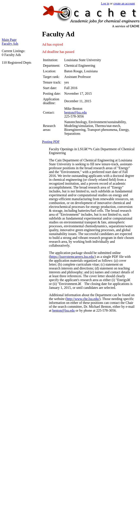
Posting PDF (50, 142)
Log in (105, 3)
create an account (124, 3)
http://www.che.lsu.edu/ (83, 299)
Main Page (9, 40)
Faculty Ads (10, 43)
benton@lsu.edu (75, 112)
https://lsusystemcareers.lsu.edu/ (72, 256)
